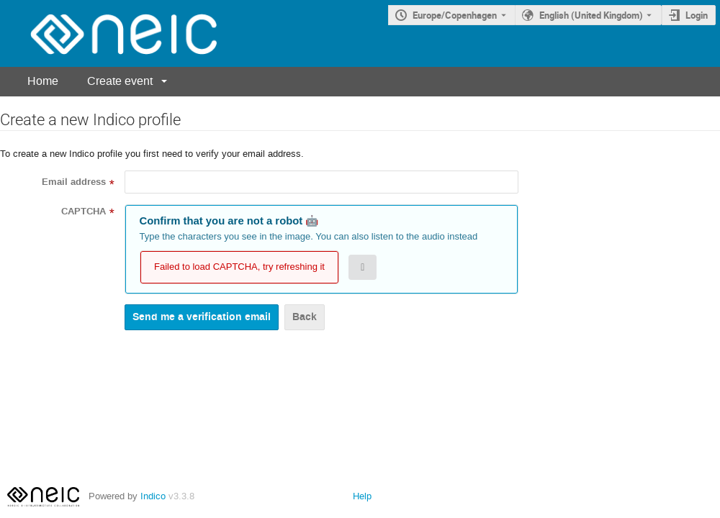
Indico (153, 496)
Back (304, 316)
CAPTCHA (83, 211)
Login (696, 15)
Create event (120, 80)
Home (42, 80)
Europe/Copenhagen (455, 15)
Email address (74, 182)
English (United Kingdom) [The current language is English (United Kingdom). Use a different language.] (591, 15)
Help (362, 496)
